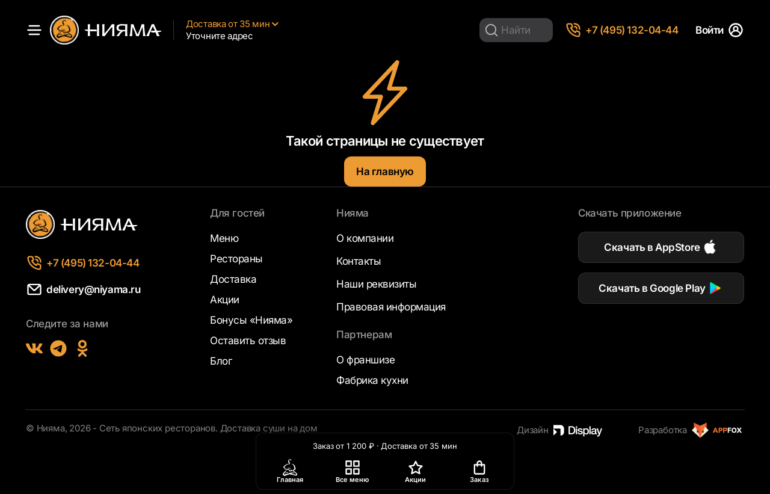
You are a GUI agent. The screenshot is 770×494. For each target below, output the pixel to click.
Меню (224, 238)
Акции (224, 300)
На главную (385, 171)
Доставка (233, 279)
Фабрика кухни (372, 380)
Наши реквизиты (376, 284)
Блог (221, 361)
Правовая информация (391, 307)
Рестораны (236, 259)
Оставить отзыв (248, 341)
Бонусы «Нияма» (251, 320)
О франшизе (365, 360)
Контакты (358, 261)
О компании (364, 238)
